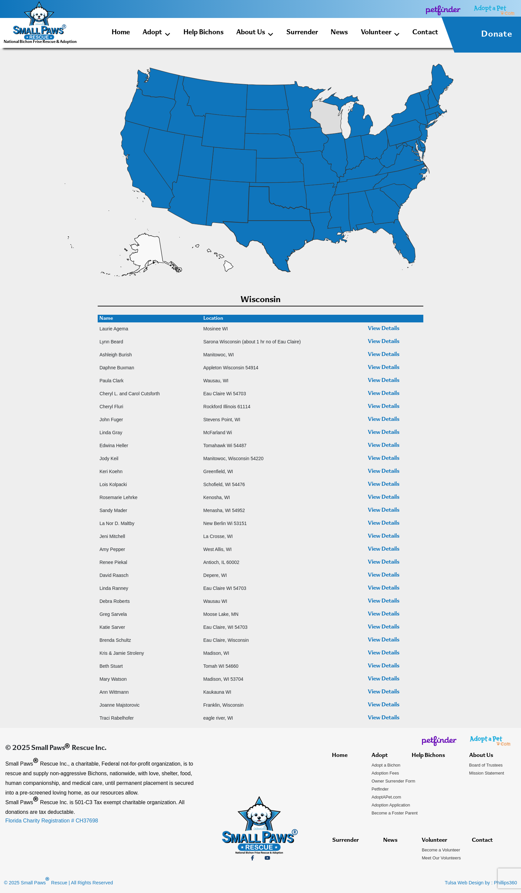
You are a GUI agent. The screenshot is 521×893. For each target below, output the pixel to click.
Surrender (302, 33)
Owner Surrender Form (393, 781)
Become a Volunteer (441, 849)
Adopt (156, 34)
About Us (254, 34)
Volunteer (380, 34)
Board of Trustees (486, 765)
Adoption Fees (385, 773)
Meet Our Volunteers (441, 857)
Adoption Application (390, 805)
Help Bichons (203, 33)
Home (121, 33)
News (339, 33)
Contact (425, 33)
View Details (383, 328)
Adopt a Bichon (385, 765)
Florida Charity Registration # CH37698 (51, 820)
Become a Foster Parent (394, 812)
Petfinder (379, 789)
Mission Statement (486, 773)
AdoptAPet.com (386, 797)
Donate (496, 35)
